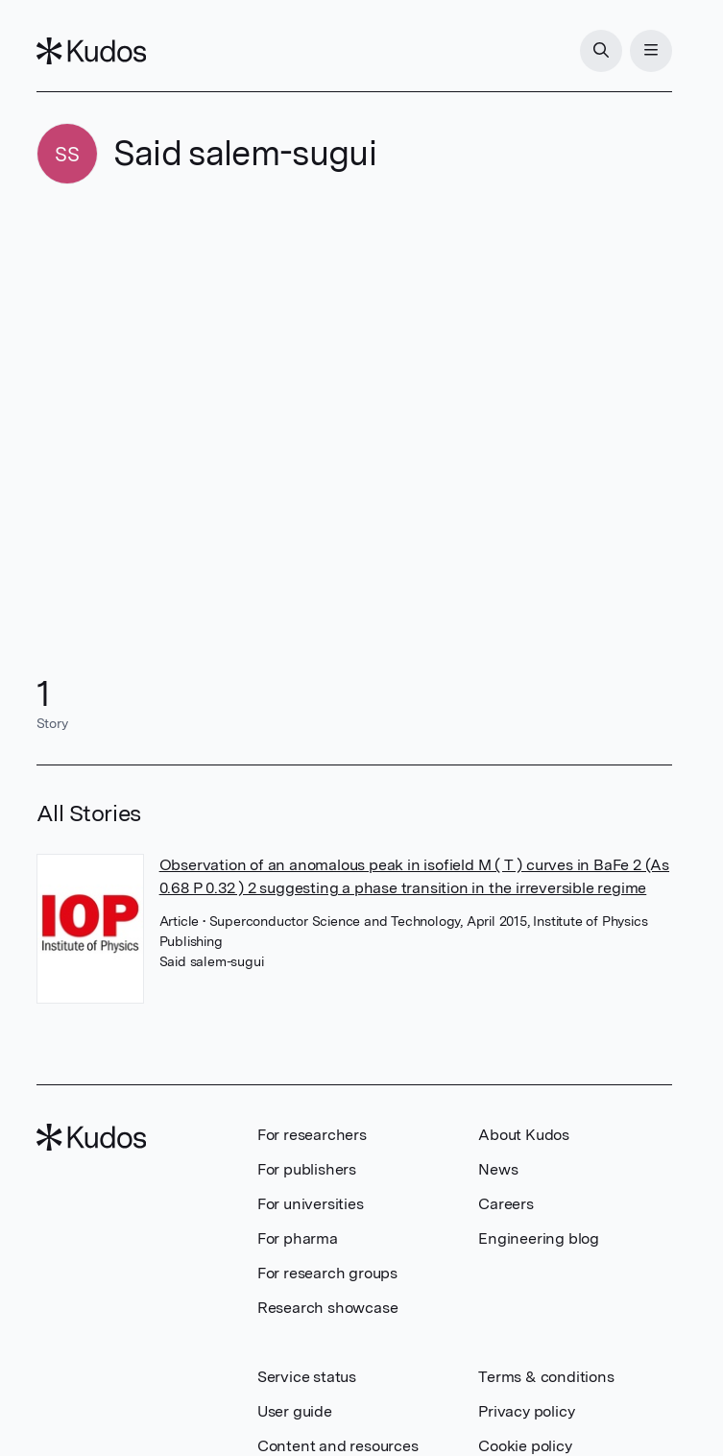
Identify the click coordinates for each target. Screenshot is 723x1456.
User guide (294, 1411)
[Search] (601, 51)
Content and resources (338, 1446)
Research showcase (327, 1307)
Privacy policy (526, 1411)
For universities (310, 1204)
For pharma (297, 1238)
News (498, 1169)
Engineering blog (538, 1238)
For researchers (312, 1135)
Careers (506, 1204)
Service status (306, 1377)
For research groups (327, 1273)
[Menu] (651, 51)
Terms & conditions (546, 1377)
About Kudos (523, 1135)
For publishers (306, 1169)
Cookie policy (524, 1446)
